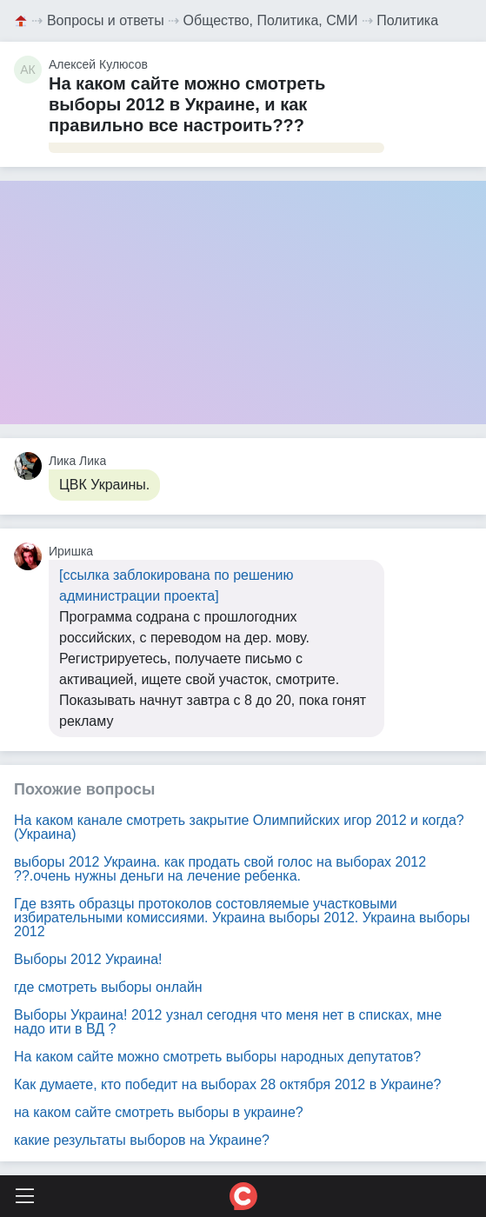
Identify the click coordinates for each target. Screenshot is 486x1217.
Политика (407, 20)
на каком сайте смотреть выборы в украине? (158, 1112)
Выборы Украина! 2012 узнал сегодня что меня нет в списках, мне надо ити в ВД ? (228, 1022)
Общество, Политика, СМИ (270, 20)
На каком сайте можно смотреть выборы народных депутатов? (217, 1056)
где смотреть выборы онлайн (108, 987)
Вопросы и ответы (105, 20)
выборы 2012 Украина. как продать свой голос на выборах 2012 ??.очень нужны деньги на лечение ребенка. (220, 869)
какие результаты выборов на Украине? (142, 1140)
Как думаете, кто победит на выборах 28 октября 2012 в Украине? (227, 1084)
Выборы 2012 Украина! (88, 959)
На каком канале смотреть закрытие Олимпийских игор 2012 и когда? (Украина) (239, 827)
